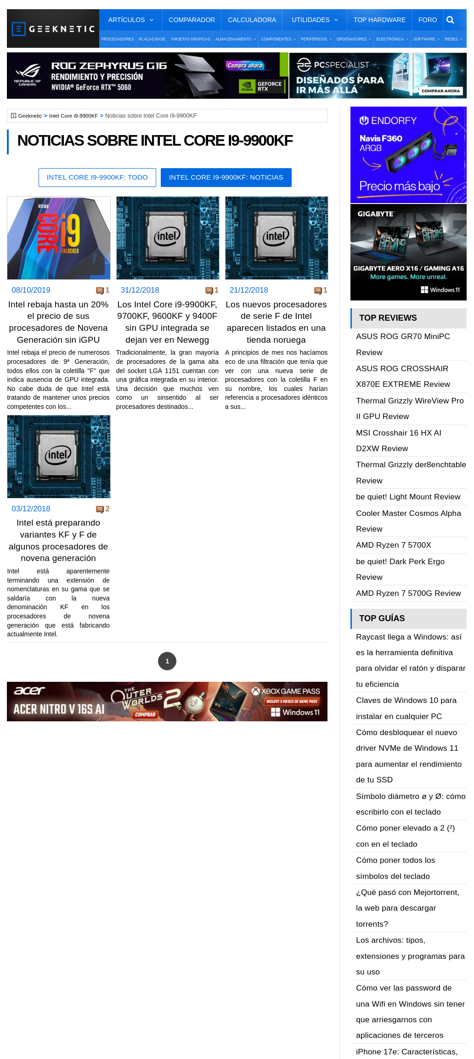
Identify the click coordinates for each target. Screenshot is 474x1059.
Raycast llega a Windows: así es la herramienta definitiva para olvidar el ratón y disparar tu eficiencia (410, 527)
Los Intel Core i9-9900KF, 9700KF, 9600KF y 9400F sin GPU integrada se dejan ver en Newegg (167, 328)
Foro (427, 19)
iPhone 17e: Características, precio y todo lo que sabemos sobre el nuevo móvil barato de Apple (411, 763)
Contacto (37, 901)
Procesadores (118, 39)
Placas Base (152, 39)
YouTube (365, 885)
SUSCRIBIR (367, 950)
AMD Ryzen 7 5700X (389, 458)
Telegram (366, 901)
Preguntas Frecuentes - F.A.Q (70, 885)
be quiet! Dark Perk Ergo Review (407, 468)
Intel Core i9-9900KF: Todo (92, 178)
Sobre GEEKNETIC (54, 853)
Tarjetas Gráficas (190, 39)
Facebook (367, 853)
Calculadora (252, 19)
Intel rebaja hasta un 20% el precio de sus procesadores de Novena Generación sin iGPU (58, 328)
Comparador (192, 19)
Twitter (362, 869)
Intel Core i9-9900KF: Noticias (231, 178)
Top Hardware (380, 19)
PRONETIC (254, 1038)
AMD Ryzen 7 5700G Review (402, 479)
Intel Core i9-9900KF (78, 116)
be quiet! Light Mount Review (401, 426)
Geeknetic (31, 116)
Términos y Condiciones (61, 869)
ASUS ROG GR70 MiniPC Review (409, 333)
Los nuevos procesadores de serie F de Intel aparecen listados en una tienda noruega (276, 328)
